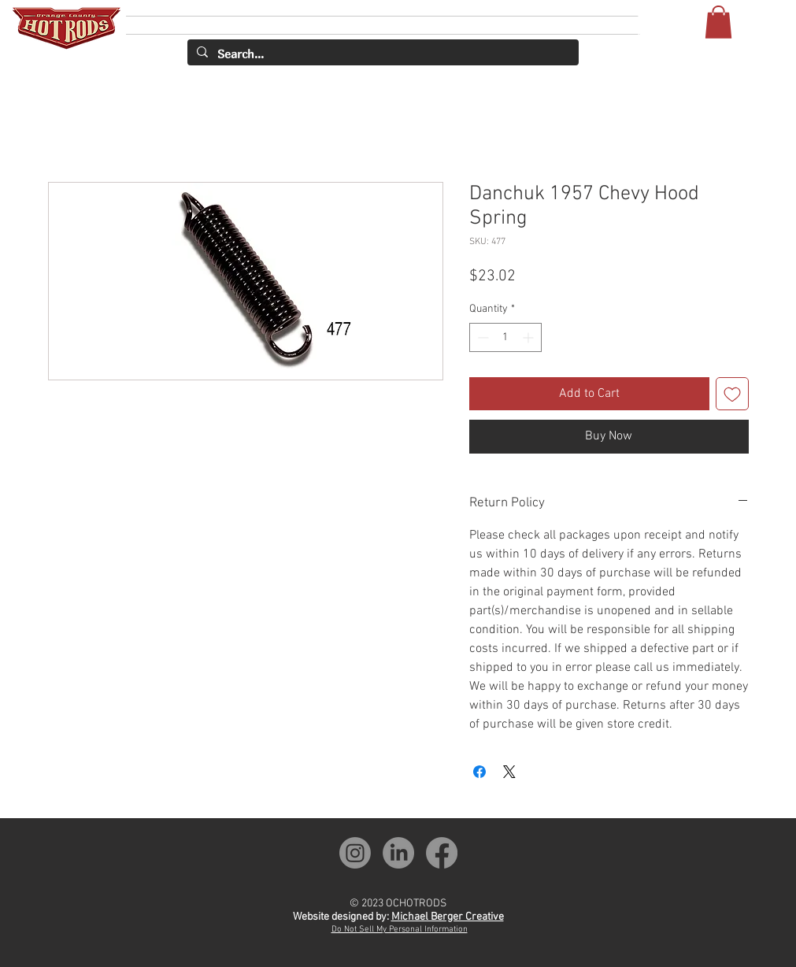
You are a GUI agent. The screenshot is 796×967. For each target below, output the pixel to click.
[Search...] (381, 54)
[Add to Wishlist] (732, 393)
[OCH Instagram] (355, 853)
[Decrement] (481, 337)
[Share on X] (509, 771)
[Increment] (529, 337)
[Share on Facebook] (479, 771)
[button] (718, 22)
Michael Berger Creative (447, 917)
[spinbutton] (505, 337)
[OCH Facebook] (441, 853)
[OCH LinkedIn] (398, 853)
